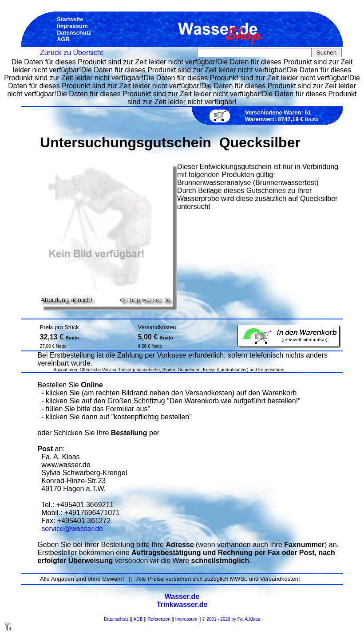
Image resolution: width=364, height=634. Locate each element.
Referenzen (158, 619)
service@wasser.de (72, 528)
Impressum (186, 619)
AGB (138, 619)
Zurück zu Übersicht (71, 52)
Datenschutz (116, 619)
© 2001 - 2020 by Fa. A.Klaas (231, 619)
